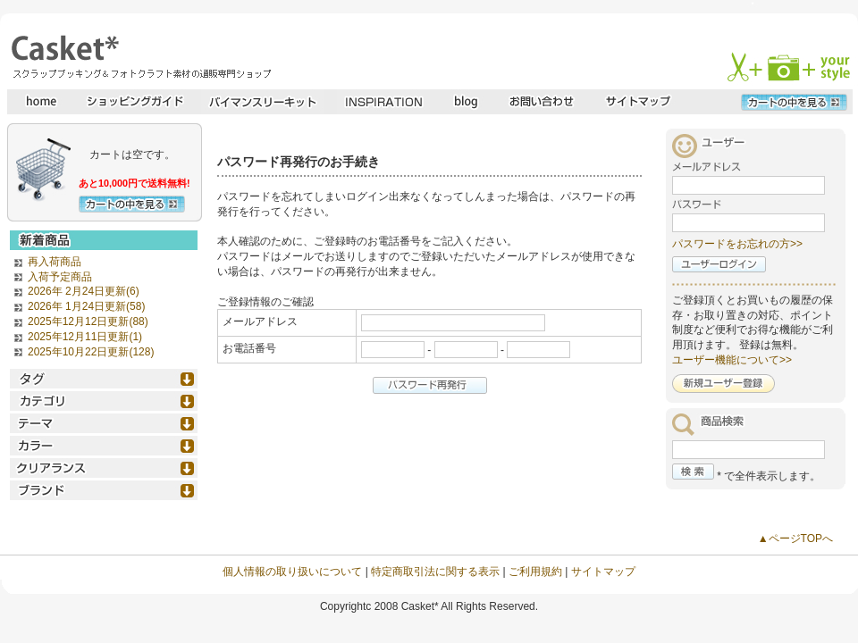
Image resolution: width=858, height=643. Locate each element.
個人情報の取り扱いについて (292, 571)
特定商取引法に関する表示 (435, 571)
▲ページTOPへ (795, 538)
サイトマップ (603, 571)
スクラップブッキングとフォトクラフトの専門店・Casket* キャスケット (139, 56)
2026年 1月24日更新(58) (86, 306)
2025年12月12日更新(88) (88, 321)
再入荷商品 (54, 261)
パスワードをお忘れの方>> (737, 244)
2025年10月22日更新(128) (91, 352)
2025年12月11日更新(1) (85, 336)
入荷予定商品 (60, 277)
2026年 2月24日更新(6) (83, 291)
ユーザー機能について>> (732, 360)
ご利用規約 (535, 571)
